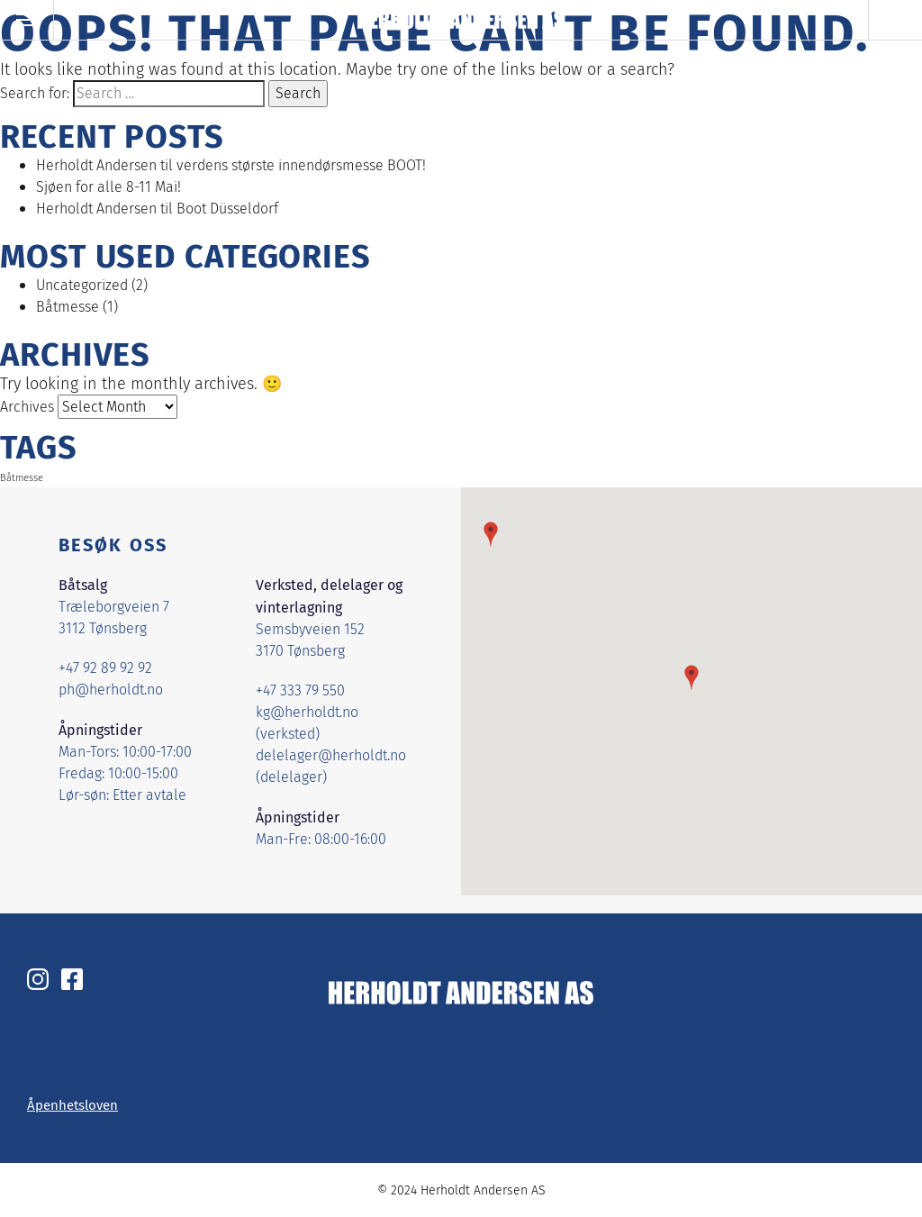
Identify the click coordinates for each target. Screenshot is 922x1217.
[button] (691, 677)
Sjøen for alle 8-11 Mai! (108, 187)
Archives (27, 406)
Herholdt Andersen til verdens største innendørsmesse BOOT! (231, 165)
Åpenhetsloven (72, 1104)
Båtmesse (67, 306)
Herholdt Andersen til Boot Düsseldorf (157, 208)
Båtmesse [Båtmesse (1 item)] (21, 478)
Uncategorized (82, 285)
